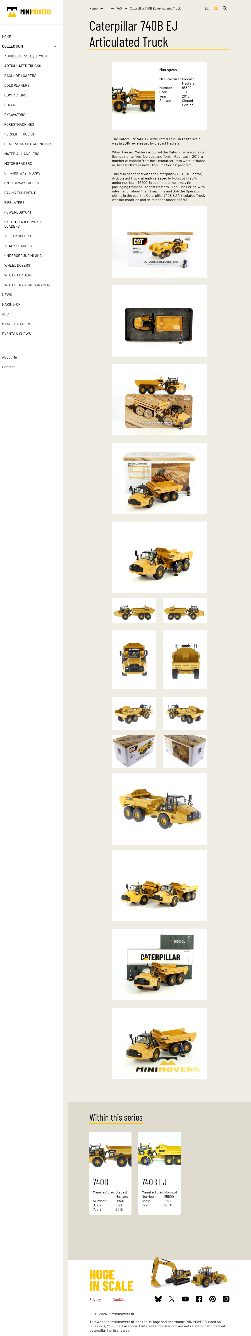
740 (119, 8)
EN (216, 8)
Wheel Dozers (22, 265)
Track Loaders (22, 246)
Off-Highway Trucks (27, 173)
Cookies (119, 1299)
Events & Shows (21, 333)
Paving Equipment (24, 192)
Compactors (20, 95)
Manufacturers (21, 324)
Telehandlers (22, 236)
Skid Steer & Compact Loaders (28, 224)
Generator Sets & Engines (33, 144)
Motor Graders (23, 163)
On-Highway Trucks (26, 183)
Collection (17, 46)
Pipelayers (19, 202)
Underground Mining (28, 255)
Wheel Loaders (23, 275)
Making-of (16, 304)
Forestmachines (24, 124)
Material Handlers (26, 153)
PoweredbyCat (22, 212)
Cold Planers (21, 85)
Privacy (95, 1299)
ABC (10, 314)
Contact (13, 367)
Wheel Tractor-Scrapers (32, 285)
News (12, 294)
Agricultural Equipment (31, 56)
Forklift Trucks (24, 134)
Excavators (19, 114)
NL (207, 8)
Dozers (15, 105)
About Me (14, 357)
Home (11, 36)
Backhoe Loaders (25, 75)
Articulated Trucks (27, 66)
